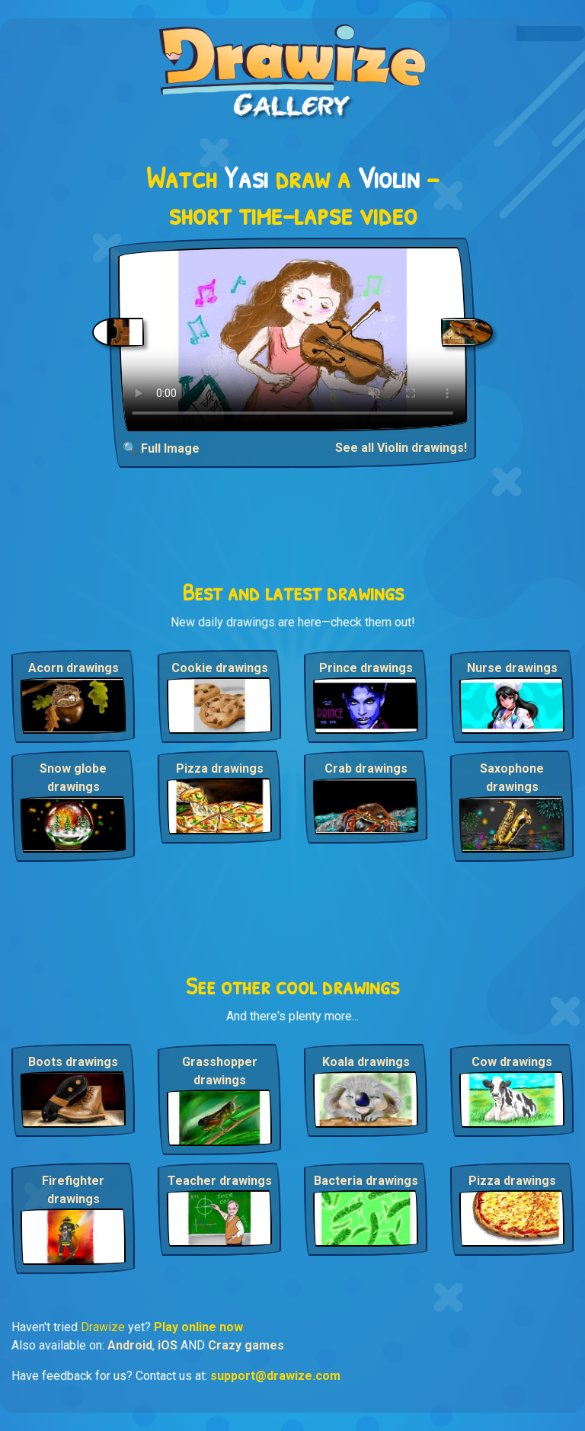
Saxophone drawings (512, 777)
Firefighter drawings (73, 1189)
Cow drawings (512, 1062)
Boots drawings (73, 1062)
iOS (167, 1345)
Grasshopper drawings (219, 1071)
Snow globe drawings (73, 777)
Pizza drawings (220, 768)
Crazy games (246, 1345)
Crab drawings (366, 768)
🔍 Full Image (161, 448)
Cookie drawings (219, 668)
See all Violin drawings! (401, 447)
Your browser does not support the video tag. (292, 339)
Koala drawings (366, 1062)
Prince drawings (366, 668)
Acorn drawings (73, 668)
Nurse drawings (512, 668)
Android (129, 1345)
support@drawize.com (275, 1376)
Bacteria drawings (366, 1180)
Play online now (198, 1327)
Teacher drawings (220, 1180)
